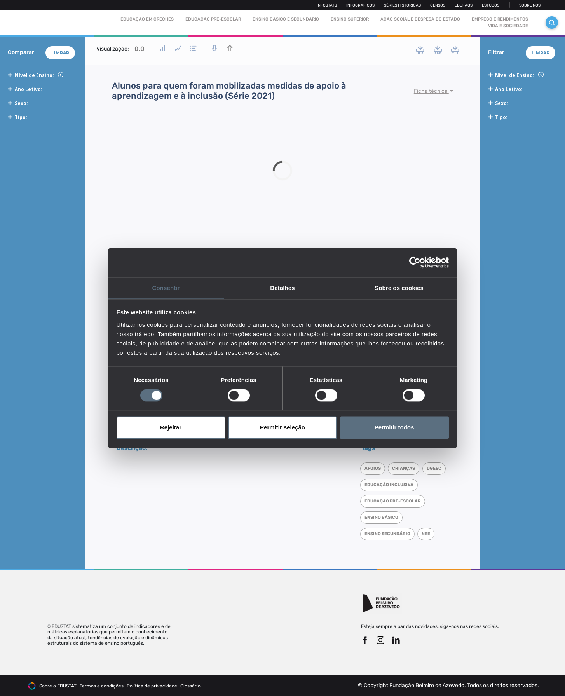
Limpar (60, 53)
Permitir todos (394, 428)
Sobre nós (530, 5)
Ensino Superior (350, 19)
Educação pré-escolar (213, 19)
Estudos (490, 5)
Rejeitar (170, 428)
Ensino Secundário (388, 533)
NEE (428, 533)
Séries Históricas (402, 5)
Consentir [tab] (166, 287)
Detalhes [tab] (282, 287)
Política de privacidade (152, 686)
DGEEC (372, 484)
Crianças (405, 468)
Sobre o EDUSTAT (58, 686)
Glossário (190, 686)
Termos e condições (102, 686)
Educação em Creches (147, 19)
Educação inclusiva (416, 484)
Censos (437, 5)
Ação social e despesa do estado (420, 19)
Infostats (327, 5)
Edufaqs (464, 5)
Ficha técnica (431, 91)
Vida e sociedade (508, 25)
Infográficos (360, 5)
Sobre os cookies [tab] (399, 287)
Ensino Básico (382, 517)
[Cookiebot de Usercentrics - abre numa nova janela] (415, 262)
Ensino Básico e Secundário (286, 19)
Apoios (373, 468)
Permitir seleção (282, 428)
